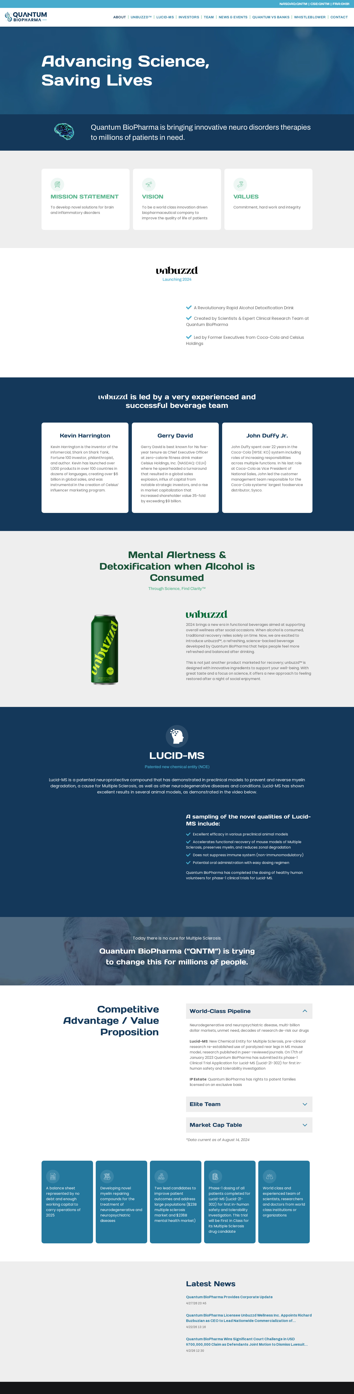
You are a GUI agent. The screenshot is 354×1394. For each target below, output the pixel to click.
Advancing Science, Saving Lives (126, 70)
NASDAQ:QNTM (293, 4)
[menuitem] (120, 17)
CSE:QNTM (319, 4)
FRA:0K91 (341, 4)
